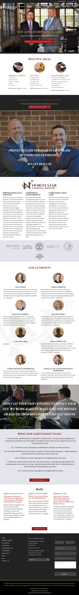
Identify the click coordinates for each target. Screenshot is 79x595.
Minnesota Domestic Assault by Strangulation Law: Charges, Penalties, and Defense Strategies (13, 499)
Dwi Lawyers (38, 6)
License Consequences (36, 85)
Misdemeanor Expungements (59, 81)
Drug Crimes (12, 77)
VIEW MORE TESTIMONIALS (39, 480)
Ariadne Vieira (58, 314)
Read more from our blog (39, 528)
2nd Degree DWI (34, 79)
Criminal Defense (29, 6)
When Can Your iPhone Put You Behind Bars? (38, 497)
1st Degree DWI (34, 77)
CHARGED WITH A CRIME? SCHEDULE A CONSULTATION (39, 41)
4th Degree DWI (34, 83)
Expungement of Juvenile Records (60, 79)
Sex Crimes (12, 85)
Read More (10, 298)
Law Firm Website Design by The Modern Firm (39, 592)
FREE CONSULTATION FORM (39, 107)
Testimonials (6, 550)
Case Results (57, 6)
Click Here (24, 88)
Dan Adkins (20, 287)
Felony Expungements (57, 87)
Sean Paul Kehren (21, 314)
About (64, 6)
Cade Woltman (21, 341)
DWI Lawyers (5, 543)
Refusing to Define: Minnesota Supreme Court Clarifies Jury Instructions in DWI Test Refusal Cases (63, 500)
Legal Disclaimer (35, 590)
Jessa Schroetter (58, 341)
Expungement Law (48, 6)
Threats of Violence (14, 81)
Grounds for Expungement (58, 77)
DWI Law (34, 75)
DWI (65, 493)
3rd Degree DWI (34, 81)
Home (22, 6)
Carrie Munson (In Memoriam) (20, 369)
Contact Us (75, 6)
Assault (11, 83)
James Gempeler (58, 287)
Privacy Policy (44, 590)
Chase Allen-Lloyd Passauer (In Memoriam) (58, 370)
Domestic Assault (13, 79)
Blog (68, 6)
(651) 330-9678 (61, 1)
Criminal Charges (42, 493)
